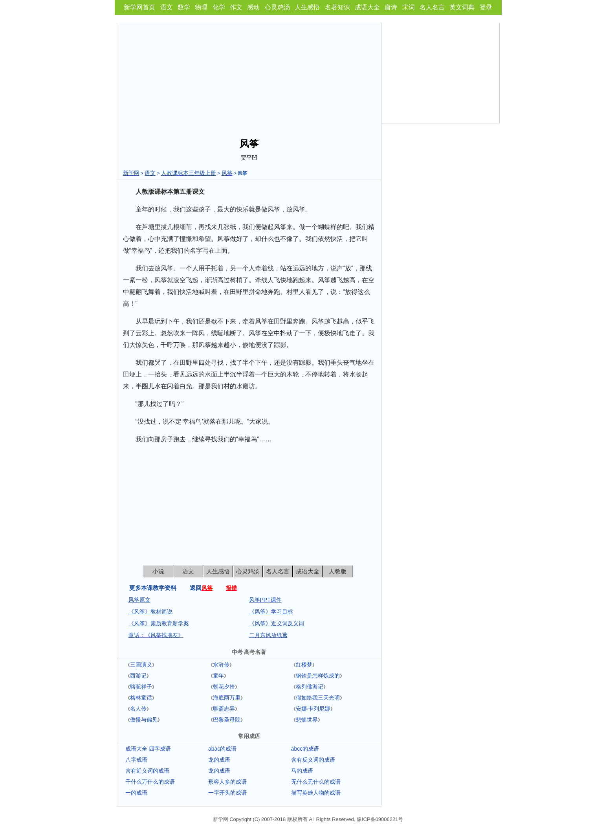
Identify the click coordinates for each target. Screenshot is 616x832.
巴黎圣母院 (226, 719)
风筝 (227, 173)
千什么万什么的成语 (150, 782)
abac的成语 (222, 749)
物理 (201, 7)
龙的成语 (219, 760)
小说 (158, 571)
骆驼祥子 (141, 686)
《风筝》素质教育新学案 (158, 623)
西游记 (138, 675)
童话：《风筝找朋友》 (155, 635)
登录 (486, 7)
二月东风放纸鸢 (268, 635)
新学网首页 (139, 7)
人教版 (337, 571)
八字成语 (136, 760)
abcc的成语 (305, 749)
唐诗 (391, 7)
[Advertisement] (249, 78)
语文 (166, 7)
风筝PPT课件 (265, 600)
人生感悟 (307, 7)
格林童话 (141, 697)
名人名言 (432, 7)
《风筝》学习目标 (271, 611)
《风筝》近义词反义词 (276, 623)
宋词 (408, 7)
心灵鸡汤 (277, 7)
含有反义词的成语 (313, 760)
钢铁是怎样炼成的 (318, 675)
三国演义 (141, 664)
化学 (219, 7)
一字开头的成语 (227, 793)
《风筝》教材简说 (150, 611)
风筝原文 (139, 600)
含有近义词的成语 (147, 771)
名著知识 (337, 7)
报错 (231, 588)
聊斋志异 (224, 708)
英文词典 (462, 7)
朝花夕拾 (224, 686)
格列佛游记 (309, 686)
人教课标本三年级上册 (188, 173)
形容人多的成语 (227, 782)
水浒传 (221, 664)
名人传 (138, 708)
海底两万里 (226, 697)
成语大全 (367, 7)
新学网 (131, 173)
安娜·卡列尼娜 (313, 708)
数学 (184, 7)
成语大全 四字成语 (148, 749)
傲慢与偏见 (144, 719)
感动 (253, 7)
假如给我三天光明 (318, 697)
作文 (236, 7)
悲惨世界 (307, 719)
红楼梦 (304, 664)
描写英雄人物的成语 (316, 793)
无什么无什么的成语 (316, 782)
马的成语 (302, 771)
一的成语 (136, 793)
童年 (218, 675)
